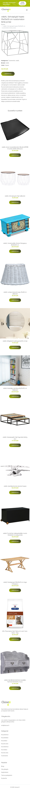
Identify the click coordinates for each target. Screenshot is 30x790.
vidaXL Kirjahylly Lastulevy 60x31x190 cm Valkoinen (15, 389)
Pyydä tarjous (22, 3)
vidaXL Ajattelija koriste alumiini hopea (15, 486)
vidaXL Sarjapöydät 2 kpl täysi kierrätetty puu (15, 438)
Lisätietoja (7, 73)
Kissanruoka (4, 743)
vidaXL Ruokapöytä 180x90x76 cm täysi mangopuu (15, 583)
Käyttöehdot (4, 772)
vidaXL (17, 60)
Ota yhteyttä (4, 769)
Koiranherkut (4, 746)
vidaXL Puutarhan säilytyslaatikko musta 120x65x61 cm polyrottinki (15, 534)
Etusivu (3, 24)
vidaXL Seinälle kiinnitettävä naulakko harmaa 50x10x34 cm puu (15, 681)
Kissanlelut (4, 740)
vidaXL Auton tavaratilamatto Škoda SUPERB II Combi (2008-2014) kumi (15, 148)
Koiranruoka (4, 752)
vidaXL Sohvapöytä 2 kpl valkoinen (15, 196)
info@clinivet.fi (5, 725)
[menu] (27, 10)
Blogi (2, 766)
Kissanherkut (4, 734)
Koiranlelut (4, 749)
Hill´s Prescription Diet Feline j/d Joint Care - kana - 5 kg (15, 632)
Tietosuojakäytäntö (6, 775)
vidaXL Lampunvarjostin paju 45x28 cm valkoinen (15, 293)
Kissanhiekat (4, 737)
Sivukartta (4, 778)
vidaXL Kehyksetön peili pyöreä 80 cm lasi (15, 341)
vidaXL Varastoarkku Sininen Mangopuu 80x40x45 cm (15, 244)
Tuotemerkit (11, 60)
